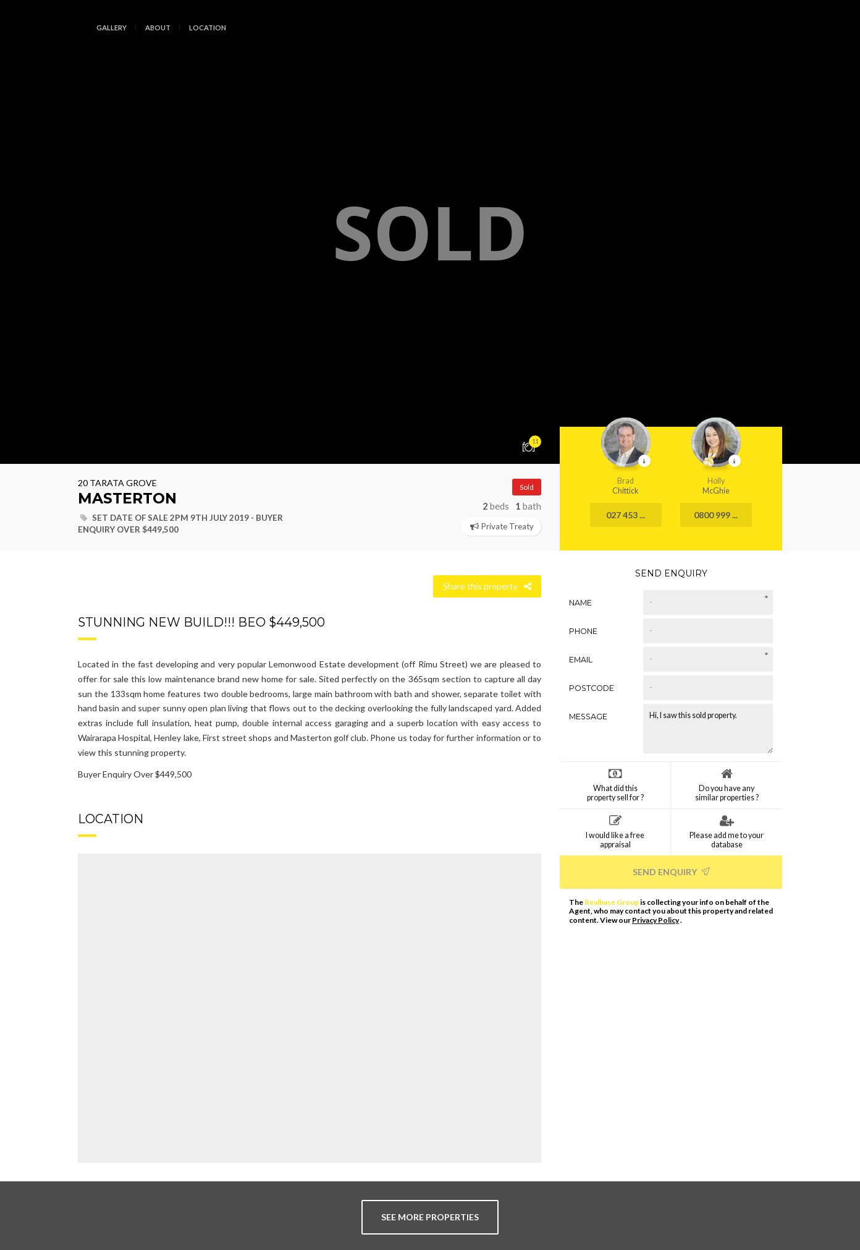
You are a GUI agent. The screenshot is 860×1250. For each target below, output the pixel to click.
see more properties (430, 1217)
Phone (583, 630)
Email (580, 659)
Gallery (111, 28)
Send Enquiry (671, 871)
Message (588, 716)
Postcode (591, 687)
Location (207, 28)
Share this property (487, 586)
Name (580, 602)
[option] (430, 232)
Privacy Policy (655, 920)
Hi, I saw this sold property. (708, 728)
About (158, 28)
